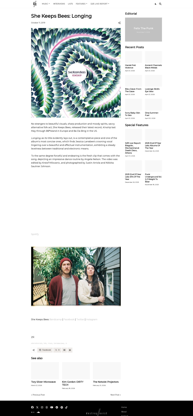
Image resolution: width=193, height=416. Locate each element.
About (124, 412)
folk (45, 343)
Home (124, 407)
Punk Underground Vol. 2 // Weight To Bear (153, 178)
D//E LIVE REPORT (99, 4)
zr (66, 343)
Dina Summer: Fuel (151, 114)
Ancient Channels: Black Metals (153, 66)
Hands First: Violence (130, 66)
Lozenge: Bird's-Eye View (152, 90)
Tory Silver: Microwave (43, 382)
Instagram (91, 319)
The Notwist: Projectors (106, 382)
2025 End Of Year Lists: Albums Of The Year (153, 145)
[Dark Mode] (156, 4)
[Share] (119, 23)
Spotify (35, 234)
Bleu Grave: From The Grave (133, 90)
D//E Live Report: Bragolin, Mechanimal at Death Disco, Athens (133, 148)
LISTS (70, 4)
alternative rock (36, 343)
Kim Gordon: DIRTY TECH (72, 383)
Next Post (115, 395)
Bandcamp (55, 319)
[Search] (160, 4)
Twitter (80, 319)
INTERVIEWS (59, 4)
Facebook (69, 319)
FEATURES (80, 4)
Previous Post (39, 395)
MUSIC (45, 4)
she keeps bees (59, 343)
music (50, 343)
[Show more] (69, 350)
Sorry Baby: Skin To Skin (132, 114)
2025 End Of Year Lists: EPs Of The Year (133, 176)
